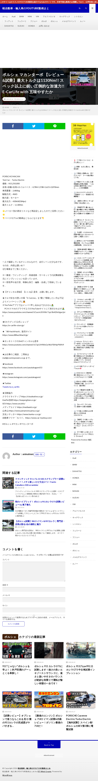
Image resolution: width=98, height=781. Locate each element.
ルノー (82, 21)
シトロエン (78, 16)
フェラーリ (21, 21)
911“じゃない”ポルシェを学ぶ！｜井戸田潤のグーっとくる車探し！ (16, 669)
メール (6, 595)
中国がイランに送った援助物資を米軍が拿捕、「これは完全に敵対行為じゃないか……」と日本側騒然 (84, 185)
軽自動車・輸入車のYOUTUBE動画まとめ (34, 768)
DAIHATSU (9, 26)
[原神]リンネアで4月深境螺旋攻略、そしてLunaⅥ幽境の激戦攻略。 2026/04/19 (84, 243)
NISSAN (75, 491)
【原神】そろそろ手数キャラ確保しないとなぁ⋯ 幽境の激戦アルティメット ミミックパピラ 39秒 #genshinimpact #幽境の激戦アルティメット (84, 277)
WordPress (7, 775)
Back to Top (49, 745)
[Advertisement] (49, 49)
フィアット (8, 21)
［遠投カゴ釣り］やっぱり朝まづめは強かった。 (83, 202)
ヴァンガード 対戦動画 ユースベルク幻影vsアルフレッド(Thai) (84, 326)
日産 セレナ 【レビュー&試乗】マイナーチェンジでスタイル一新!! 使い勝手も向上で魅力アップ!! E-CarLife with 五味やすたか (84, 224)
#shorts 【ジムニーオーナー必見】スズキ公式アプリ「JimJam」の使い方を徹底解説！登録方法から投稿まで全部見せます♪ (84, 345)
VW (37, 16)
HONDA (31, 26)
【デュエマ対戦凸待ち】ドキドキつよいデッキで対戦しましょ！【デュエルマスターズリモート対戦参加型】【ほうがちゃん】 (84, 316)
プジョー (33, 21)
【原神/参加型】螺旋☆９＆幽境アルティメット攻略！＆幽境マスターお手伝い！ (84, 251)
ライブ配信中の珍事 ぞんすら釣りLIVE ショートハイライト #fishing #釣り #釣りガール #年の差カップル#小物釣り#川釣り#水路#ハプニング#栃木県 (84, 395)
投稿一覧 (38, 454)
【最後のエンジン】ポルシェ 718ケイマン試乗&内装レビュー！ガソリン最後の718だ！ (48, 720)
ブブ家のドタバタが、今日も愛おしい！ (83, 161)
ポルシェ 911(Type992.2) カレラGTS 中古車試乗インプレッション (80, 669)
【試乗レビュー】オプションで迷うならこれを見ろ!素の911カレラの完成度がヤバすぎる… (17, 720)
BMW (21, 16)
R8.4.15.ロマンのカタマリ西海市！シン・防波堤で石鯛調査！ (84, 194)
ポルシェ (54, 21)
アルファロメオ (49, 16)
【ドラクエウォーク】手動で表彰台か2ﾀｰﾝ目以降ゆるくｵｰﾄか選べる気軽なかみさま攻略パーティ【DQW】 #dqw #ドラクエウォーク (84, 358)
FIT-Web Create (44, 771)
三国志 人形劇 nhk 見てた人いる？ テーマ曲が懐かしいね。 (84, 175)
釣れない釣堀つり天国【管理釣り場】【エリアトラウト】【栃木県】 (84, 383)
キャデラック (64, 16)
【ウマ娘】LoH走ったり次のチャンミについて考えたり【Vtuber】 (84, 434)
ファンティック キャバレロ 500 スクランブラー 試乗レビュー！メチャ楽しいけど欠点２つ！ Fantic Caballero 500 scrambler (40, 482)
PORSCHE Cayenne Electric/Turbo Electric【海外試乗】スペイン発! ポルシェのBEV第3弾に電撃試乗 (79, 722)
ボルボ (44, 21)
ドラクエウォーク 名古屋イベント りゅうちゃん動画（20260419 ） (84, 335)
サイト (5, 605)
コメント (6, 559)
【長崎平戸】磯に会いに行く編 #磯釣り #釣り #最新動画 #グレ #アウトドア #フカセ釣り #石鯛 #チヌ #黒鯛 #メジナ (84, 211)
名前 (5, 585)
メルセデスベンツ (69, 21)
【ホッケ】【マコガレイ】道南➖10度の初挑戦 (83, 405)
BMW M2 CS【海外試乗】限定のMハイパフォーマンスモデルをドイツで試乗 (84, 375)
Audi (13, 16)
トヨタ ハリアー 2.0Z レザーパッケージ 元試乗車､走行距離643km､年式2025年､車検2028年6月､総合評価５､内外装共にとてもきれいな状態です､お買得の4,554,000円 (84, 263)
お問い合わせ (44, 26)
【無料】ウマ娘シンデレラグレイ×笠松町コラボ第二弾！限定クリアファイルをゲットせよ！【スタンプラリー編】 (84, 424)
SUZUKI (21, 26)
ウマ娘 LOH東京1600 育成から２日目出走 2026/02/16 (83, 413)
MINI (30, 16)
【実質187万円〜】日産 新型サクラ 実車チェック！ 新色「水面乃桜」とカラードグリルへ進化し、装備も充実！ (84, 290)
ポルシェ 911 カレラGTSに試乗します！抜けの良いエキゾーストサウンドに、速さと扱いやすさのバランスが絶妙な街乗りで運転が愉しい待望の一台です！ (48, 675)
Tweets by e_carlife (10, 387)
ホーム (5, 16)
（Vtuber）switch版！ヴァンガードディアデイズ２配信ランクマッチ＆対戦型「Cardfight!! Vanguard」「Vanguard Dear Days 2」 (84, 303)
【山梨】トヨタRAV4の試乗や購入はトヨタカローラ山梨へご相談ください (84, 234)
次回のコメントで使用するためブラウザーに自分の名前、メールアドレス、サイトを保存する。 (33, 618)
